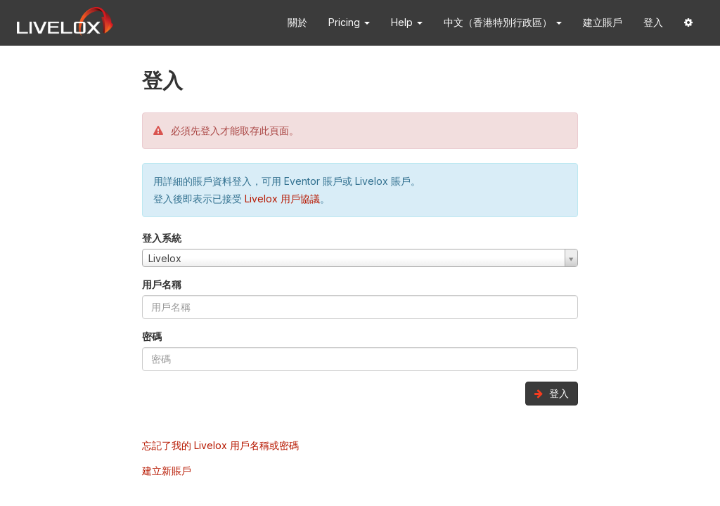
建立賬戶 (602, 22)
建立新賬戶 (166, 470)
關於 (297, 22)
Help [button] (407, 22)
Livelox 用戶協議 (282, 199)
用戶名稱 (161, 284)
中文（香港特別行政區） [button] (503, 22)
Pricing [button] (349, 22)
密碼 (152, 336)
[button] (688, 23)
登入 (653, 22)
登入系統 (161, 238)
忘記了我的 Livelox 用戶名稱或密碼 (220, 445)
